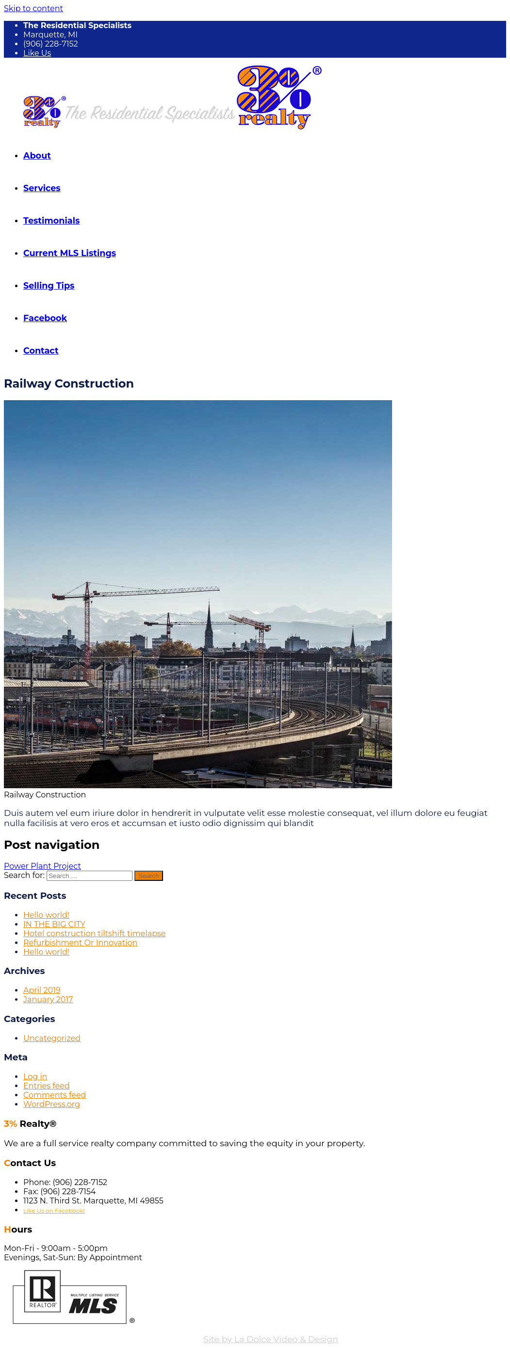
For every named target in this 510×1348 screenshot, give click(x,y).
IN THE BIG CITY (54, 924)
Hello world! (46, 915)
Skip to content (33, 8)
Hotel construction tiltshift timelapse (94, 933)
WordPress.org (51, 1104)
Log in (35, 1076)
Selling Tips (48, 285)
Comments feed (54, 1095)
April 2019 (42, 990)
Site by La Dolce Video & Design (270, 1339)
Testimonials (51, 220)
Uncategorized (52, 1038)
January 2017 (48, 999)
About (37, 155)
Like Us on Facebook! (54, 1210)
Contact (41, 350)
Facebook (45, 318)
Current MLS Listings (69, 253)
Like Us (37, 53)
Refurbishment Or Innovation (80, 942)
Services (42, 188)
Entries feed (46, 1085)
